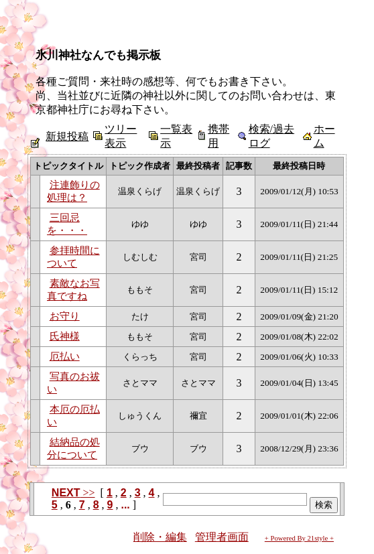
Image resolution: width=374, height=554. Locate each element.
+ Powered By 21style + (299, 538)
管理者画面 (222, 537)
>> (73, 492)
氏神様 (65, 336)
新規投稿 (67, 136)
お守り (65, 316)
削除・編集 (160, 537)
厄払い (65, 356)
